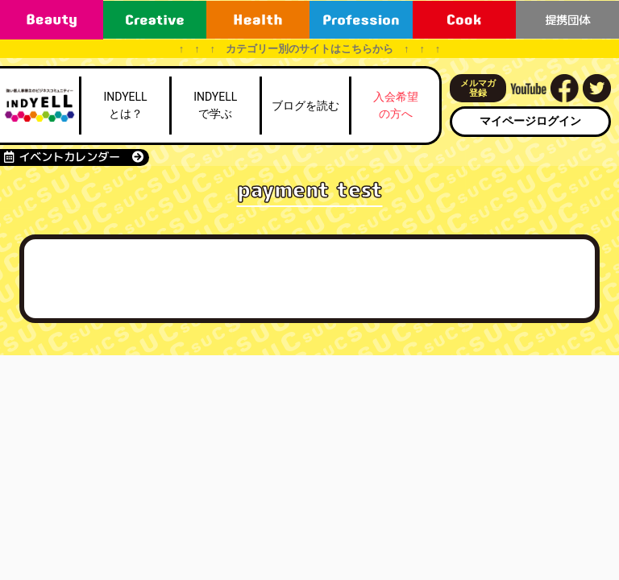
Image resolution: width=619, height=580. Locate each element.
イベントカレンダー (73, 157)
